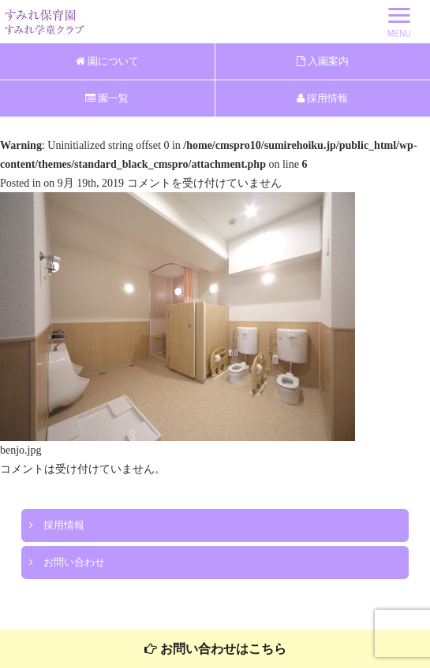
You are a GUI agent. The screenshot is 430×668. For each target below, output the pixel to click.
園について (107, 61)
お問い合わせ (67, 562)
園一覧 (107, 98)
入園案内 (323, 61)
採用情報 (322, 98)
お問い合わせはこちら (215, 648)
